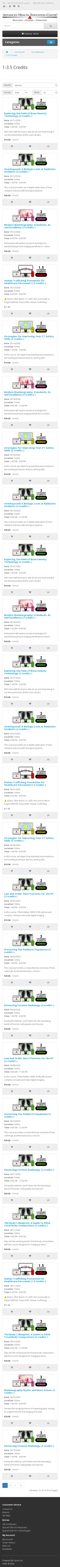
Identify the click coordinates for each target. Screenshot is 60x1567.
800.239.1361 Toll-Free (43, 3)
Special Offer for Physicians (14, 1527)
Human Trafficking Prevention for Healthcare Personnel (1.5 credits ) (25, 282)
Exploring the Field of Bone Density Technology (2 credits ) (25, 115)
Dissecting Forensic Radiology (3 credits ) (29, 1005)
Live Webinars (38, 52)
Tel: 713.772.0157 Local (17, 3)
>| (21, 1485)
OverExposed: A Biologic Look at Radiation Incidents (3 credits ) (30, 170)
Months (7, 85)
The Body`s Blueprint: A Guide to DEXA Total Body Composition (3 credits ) (27, 1224)
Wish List (6, 1545)
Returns (5, 1512)
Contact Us (7, 1509)
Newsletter (7, 1549)
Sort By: (7, 92)
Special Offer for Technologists (16, 1530)
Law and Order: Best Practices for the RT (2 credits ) (29, 895)
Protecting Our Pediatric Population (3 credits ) (27, 951)
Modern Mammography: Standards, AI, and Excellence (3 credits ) (27, 226)
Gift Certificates (9, 1524)
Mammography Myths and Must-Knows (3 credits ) (29, 1391)
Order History (8, 1542)
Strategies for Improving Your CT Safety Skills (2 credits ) (29, 338)
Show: (37, 92)
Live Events (20, 52)
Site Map (6, 1515)
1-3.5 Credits (11, 55)
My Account (7, 1539)
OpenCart (18, 1560)
